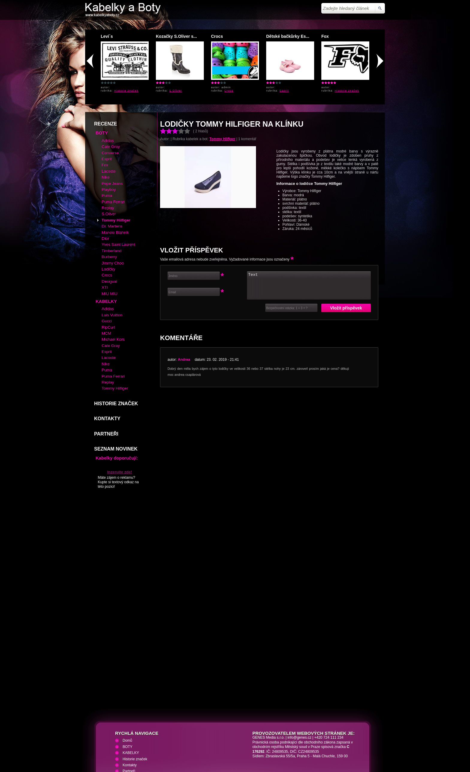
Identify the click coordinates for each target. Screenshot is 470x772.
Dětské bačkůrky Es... (287, 36)
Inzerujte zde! (119, 428)
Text (309, 242)
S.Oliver (175, 90)
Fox (325, 36)
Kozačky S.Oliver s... (176, 36)
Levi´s (107, 36)
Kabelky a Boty (139, 736)
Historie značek (126, 90)
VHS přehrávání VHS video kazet (189, 736)
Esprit (284, 90)
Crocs (217, 36)
